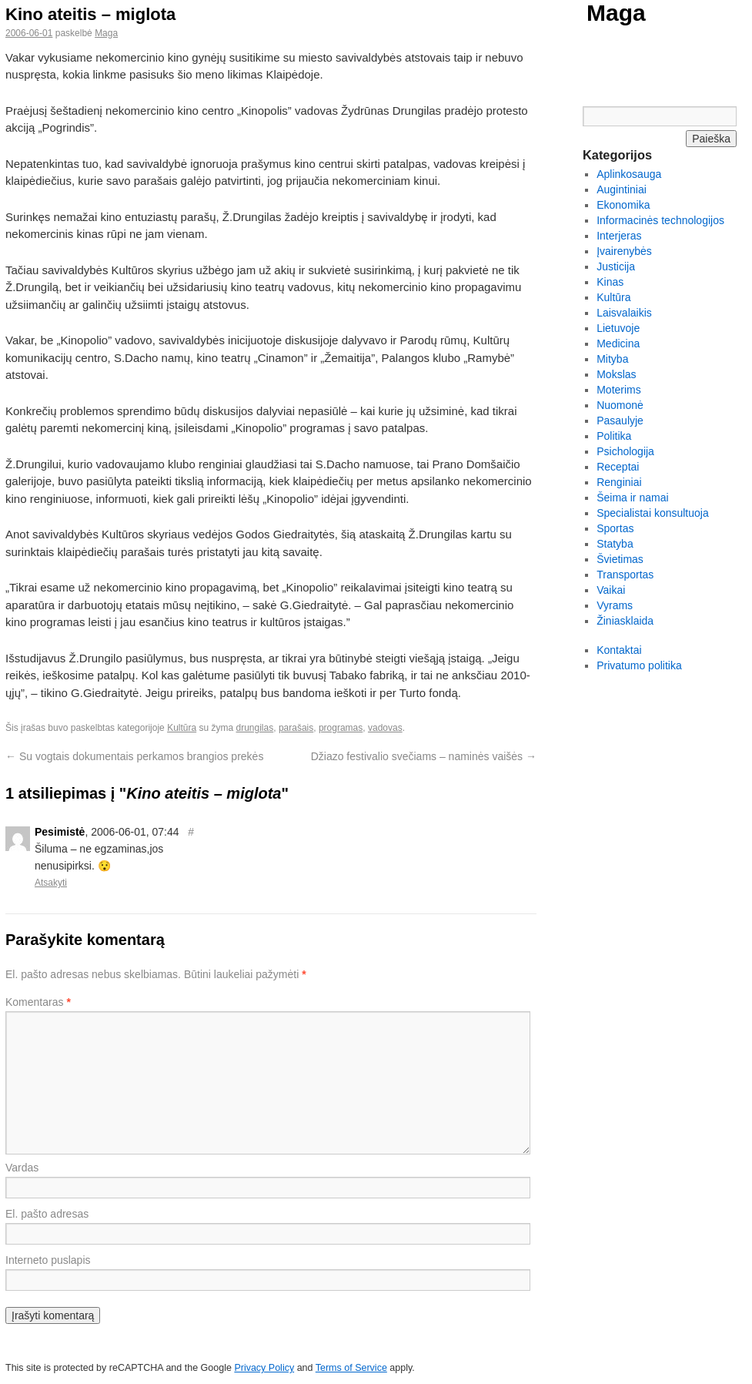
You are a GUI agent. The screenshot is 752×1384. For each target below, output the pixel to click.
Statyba (615, 544)
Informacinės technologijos (660, 220)
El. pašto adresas (47, 1214)
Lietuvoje (618, 328)
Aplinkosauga (629, 174)
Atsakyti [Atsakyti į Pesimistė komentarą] (51, 882)
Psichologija (625, 451)
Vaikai (611, 590)
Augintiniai (622, 189)
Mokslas (616, 374)
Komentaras (38, 1002)
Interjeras (619, 236)
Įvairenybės (624, 251)
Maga (616, 12)
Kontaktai (619, 650)
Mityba (612, 359)
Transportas (625, 574)
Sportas (615, 528)
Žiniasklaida (625, 621)
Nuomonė (620, 405)
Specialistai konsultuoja (653, 513)
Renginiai (619, 482)
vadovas (385, 727)
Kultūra (181, 727)
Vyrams (615, 605)
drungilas (255, 727)
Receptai (618, 467)
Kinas (610, 282)
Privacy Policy (264, 1367)
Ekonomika (623, 205)
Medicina (618, 343)
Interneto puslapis (48, 1260)
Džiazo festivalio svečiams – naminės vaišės (423, 756)
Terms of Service (351, 1367)
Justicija (616, 266)
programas (341, 727)
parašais (296, 727)
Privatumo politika (639, 665)
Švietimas (620, 559)
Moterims (619, 390)
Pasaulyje (620, 420)
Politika (614, 436)
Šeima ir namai (632, 497)
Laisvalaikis (624, 313)
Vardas (21, 1167)
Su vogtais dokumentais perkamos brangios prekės (134, 756)
